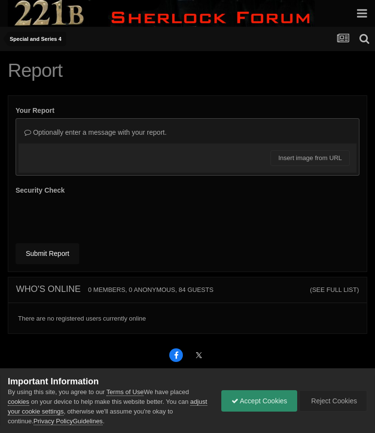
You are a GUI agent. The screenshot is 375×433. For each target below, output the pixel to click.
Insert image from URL (310, 158)
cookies (18, 401)
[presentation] (89, 217)
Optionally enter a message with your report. (95, 132)
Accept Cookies (259, 401)
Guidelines (88, 421)
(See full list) (334, 289)
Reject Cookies (333, 401)
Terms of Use (125, 392)
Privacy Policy (53, 421)
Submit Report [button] (47, 253)
